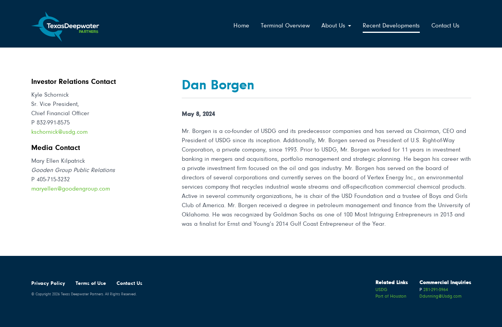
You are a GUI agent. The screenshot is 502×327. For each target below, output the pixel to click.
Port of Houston (390, 296)
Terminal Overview (285, 26)
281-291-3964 (435, 290)
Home (241, 26)
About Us (336, 26)
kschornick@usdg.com (59, 132)
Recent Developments (391, 26)
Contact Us (445, 26)
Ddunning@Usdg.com (440, 296)
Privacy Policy (48, 283)
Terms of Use (91, 283)
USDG (381, 290)
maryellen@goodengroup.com (70, 189)
